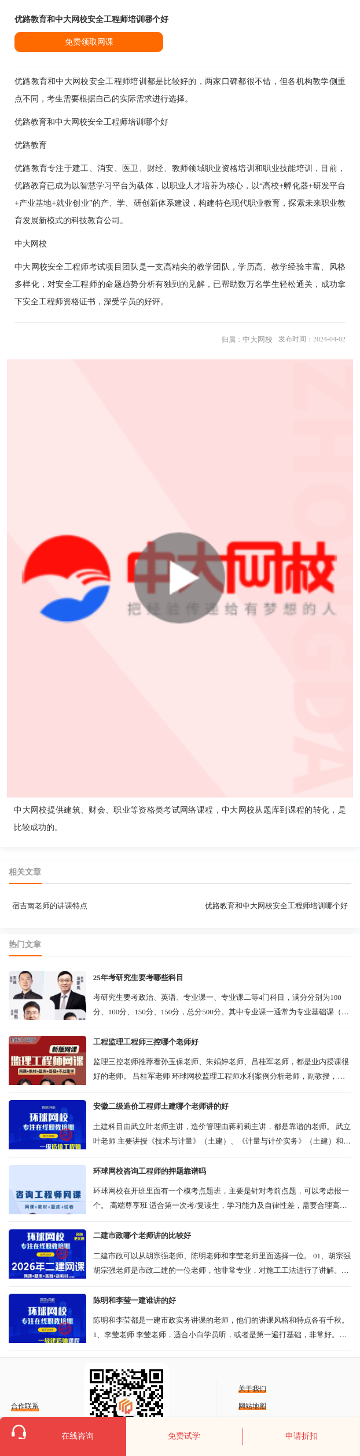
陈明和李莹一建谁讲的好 (134, 1300)
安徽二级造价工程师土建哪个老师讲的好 (161, 1106)
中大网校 (258, 339)
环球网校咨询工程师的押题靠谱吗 (149, 1171)
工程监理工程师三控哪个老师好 (146, 1042)
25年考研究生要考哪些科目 (138, 977)
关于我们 (252, 1389)
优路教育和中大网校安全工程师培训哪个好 (276, 905)
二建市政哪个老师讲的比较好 (142, 1235)
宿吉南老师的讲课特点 (49, 905)
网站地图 (252, 1406)
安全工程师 (76, 284)
